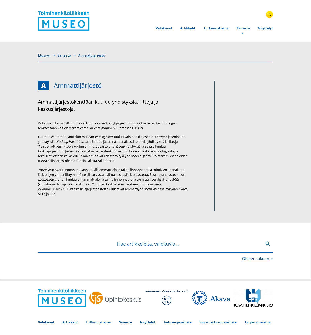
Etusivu (44, 55)
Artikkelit (187, 28)
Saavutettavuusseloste (217, 322)
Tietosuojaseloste (177, 322)
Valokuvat (164, 28)
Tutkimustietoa (216, 28)
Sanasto (243, 28)
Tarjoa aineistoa (258, 322)
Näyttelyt (265, 28)
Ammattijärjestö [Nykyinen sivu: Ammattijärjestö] (91, 55)
